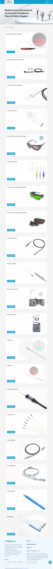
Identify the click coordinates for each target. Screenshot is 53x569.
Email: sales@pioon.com (32, 563)
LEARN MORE (11, 51)
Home (6, 27)
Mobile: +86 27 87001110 (32, 561)
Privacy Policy (25, 568)
